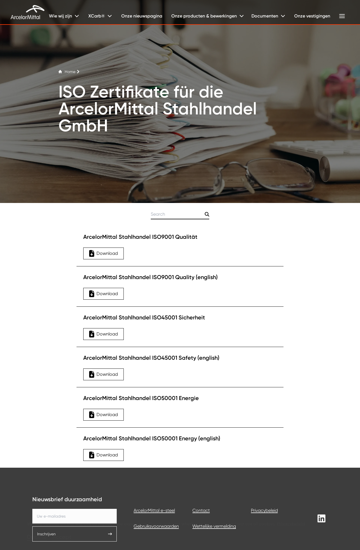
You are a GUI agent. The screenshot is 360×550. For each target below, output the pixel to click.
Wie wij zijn (60, 16)
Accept (61, 528)
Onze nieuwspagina (141, 16)
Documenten (264, 16)
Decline (37, 528)
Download (103, 253)
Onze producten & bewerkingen (204, 16)
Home (69, 71)
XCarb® (96, 16)
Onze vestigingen (312, 16)
